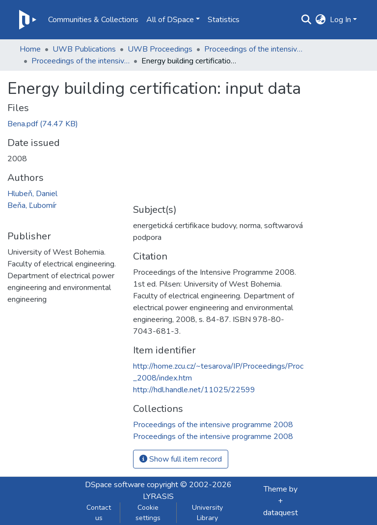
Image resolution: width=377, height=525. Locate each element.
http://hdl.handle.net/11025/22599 (194, 389)
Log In (340, 19)
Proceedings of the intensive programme (253, 49)
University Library (207, 513)
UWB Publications (84, 49)
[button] (321, 20)
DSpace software (115, 484)
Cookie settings (148, 513)
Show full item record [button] (180, 459)
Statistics (224, 19)
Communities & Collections (93, 19)
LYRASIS (158, 496)
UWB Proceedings (160, 49)
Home (30, 49)
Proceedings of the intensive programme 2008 (80, 61)
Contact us (98, 513)
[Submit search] (306, 20)
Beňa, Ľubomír (31, 205)
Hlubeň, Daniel (32, 193)
